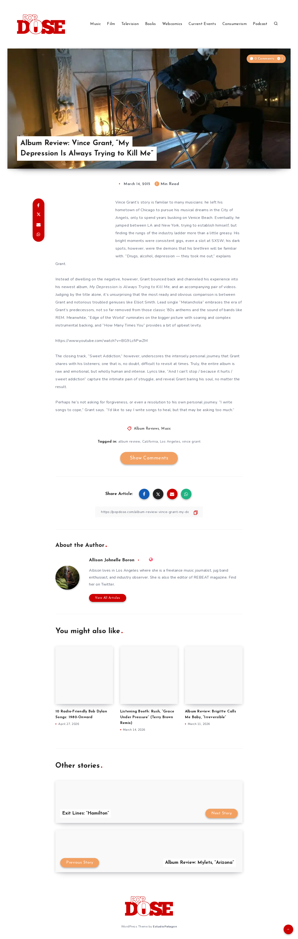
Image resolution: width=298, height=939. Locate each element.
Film (111, 24)
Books (150, 24)
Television (130, 24)
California (150, 441)
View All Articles (107, 597)
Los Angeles (170, 441)
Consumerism (234, 24)
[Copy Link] (149, 512)
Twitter (107, 584)
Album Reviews (146, 429)
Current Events (202, 24)
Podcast (260, 24)
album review (129, 441)
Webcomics (172, 24)
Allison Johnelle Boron (111, 560)
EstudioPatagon (165, 926)
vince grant (191, 441)
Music (95, 24)
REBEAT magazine (210, 577)
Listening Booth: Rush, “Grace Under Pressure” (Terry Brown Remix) (147, 717)
